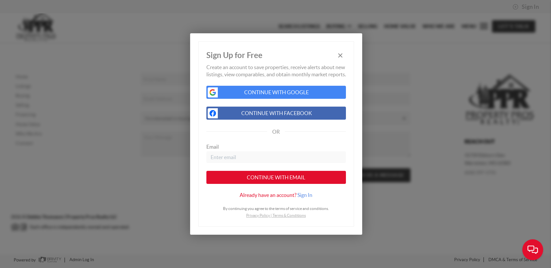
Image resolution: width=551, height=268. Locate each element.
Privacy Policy (258, 215)
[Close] (340, 56)
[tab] (276, 195)
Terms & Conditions (289, 215)
